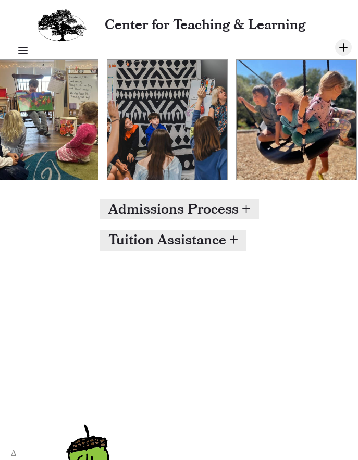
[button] (179, 209)
